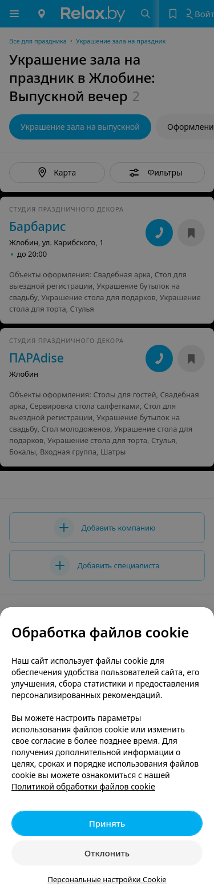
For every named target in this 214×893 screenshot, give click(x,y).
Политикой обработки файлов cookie (83, 786)
